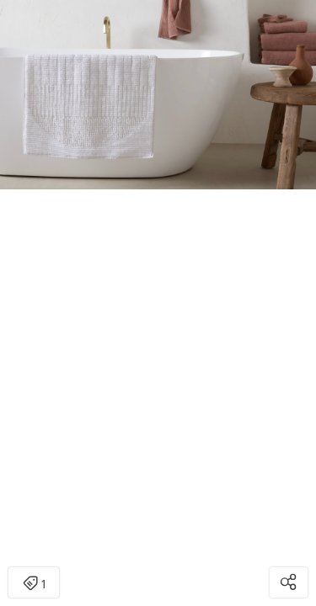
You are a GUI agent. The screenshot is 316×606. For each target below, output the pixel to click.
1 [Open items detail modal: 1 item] (34, 584)
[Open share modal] (289, 582)
